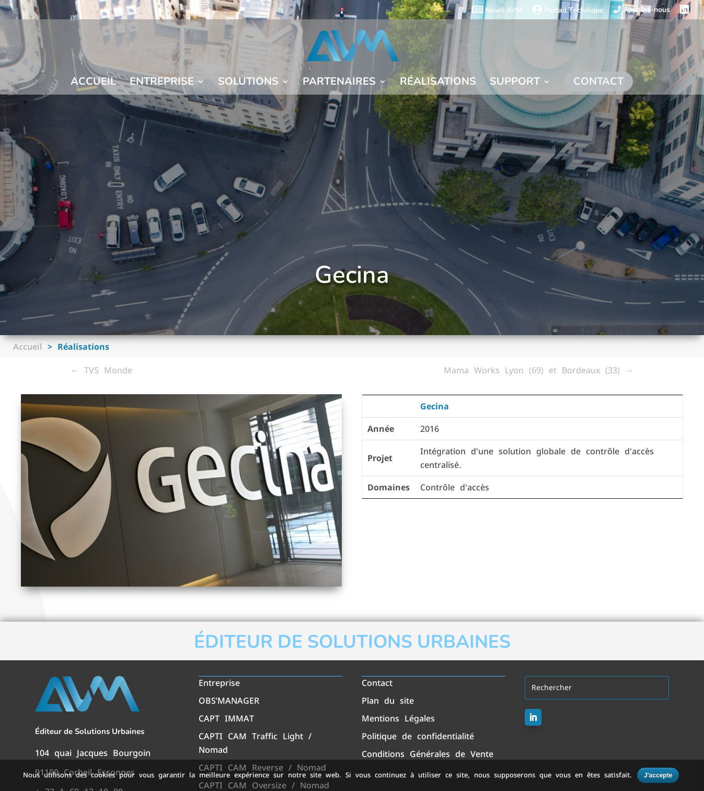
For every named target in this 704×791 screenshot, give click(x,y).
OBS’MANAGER (229, 700)
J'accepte (658, 775)
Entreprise (162, 83)
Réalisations (438, 83)
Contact (598, 81)
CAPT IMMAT (226, 718)
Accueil (93, 83)
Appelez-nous (642, 10)
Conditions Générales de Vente (427, 754)
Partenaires (339, 83)
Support (515, 83)
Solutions (248, 83)
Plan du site (388, 700)
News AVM (497, 10)
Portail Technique (568, 10)
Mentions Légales (398, 718)
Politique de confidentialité (418, 736)
